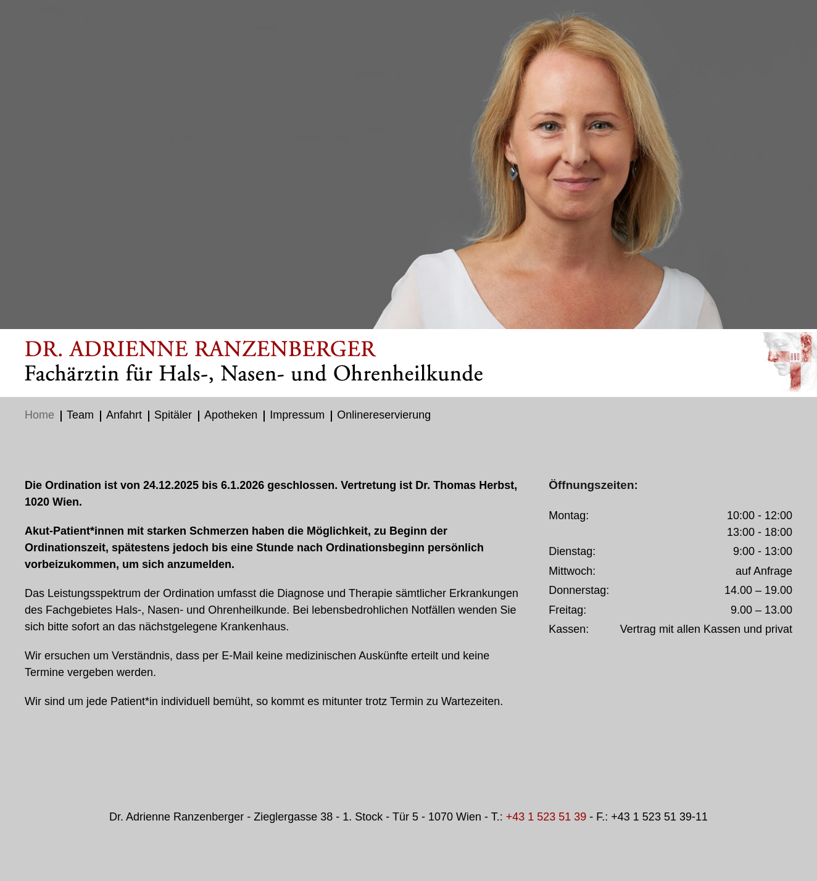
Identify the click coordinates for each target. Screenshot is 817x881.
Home (39, 415)
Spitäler (173, 415)
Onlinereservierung (384, 415)
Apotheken (230, 415)
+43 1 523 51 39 (546, 817)
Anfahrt (124, 415)
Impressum (297, 415)
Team (80, 415)
